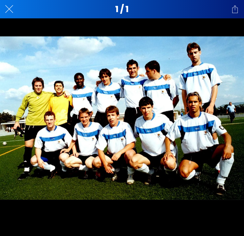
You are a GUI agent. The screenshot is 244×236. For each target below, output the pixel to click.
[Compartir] (235, 9)
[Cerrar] (9, 9)
